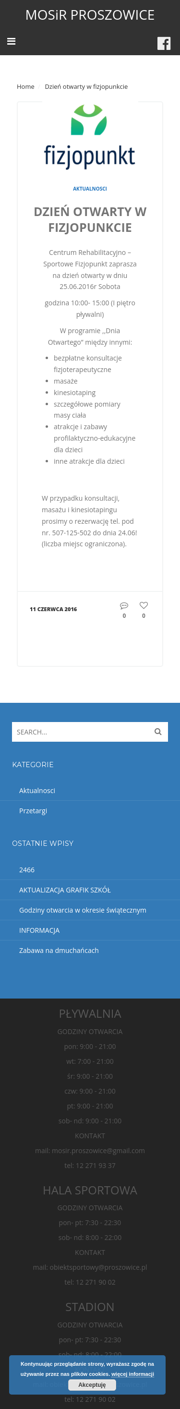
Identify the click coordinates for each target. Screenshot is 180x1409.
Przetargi (33, 810)
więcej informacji (132, 1374)
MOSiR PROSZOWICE (90, 14)
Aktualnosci (90, 188)
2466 (27, 869)
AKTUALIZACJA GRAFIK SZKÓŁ (65, 889)
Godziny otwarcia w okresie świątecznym (82, 910)
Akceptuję (92, 1385)
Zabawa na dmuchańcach (59, 950)
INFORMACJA (39, 930)
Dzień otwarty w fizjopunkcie (90, 219)
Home (26, 86)
